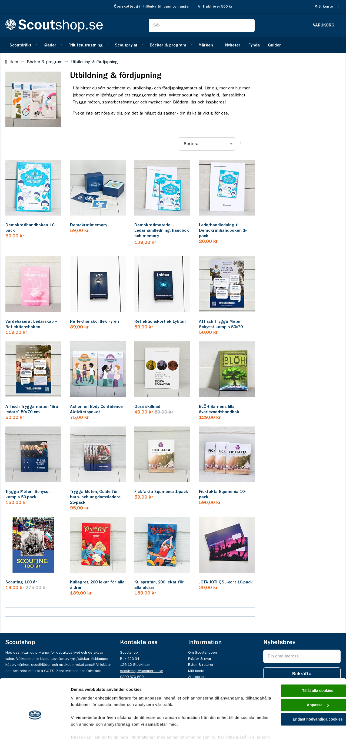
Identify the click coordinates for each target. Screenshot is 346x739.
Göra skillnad (147, 407)
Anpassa (301, 677)
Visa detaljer (83, 728)
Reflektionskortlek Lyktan (160, 322)
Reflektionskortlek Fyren (94, 322)
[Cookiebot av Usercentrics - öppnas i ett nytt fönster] (35, 728)
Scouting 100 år (21, 582)
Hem (13, 62)
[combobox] (202, 25)
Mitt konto (323, 6)
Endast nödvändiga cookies (301, 692)
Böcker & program (44, 62)
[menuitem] (22, 45)
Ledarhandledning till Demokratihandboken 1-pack (223, 230)
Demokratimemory (88, 225)
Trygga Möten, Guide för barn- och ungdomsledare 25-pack (95, 497)
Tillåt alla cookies (301, 662)
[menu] (173, 45)
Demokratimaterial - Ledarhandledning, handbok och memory (161, 230)
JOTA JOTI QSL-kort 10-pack (226, 582)
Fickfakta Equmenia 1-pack (161, 492)
